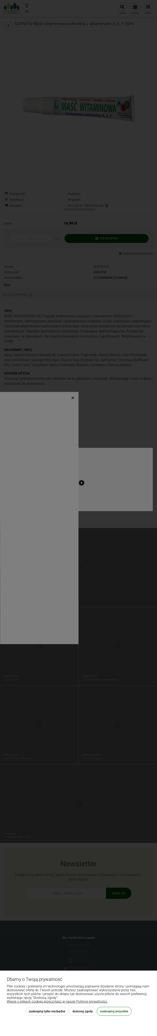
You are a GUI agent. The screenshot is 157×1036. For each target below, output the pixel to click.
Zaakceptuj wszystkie (114, 1011)
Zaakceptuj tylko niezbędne (47, 1011)
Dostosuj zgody (82, 1011)
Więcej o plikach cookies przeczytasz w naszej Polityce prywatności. (57, 1001)
